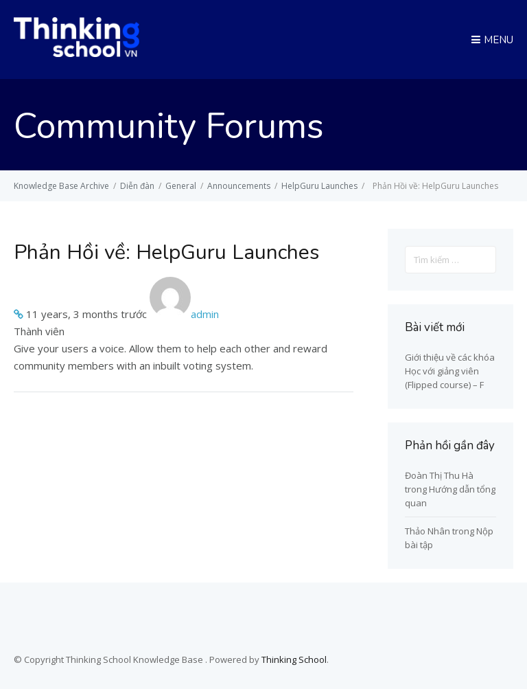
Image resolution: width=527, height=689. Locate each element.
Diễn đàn (137, 186)
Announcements (238, 186)
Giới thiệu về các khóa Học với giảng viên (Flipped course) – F (450, 371)
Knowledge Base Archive (61, 186)
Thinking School (294, 659)
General (180, 186)
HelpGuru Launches (319, 186)
